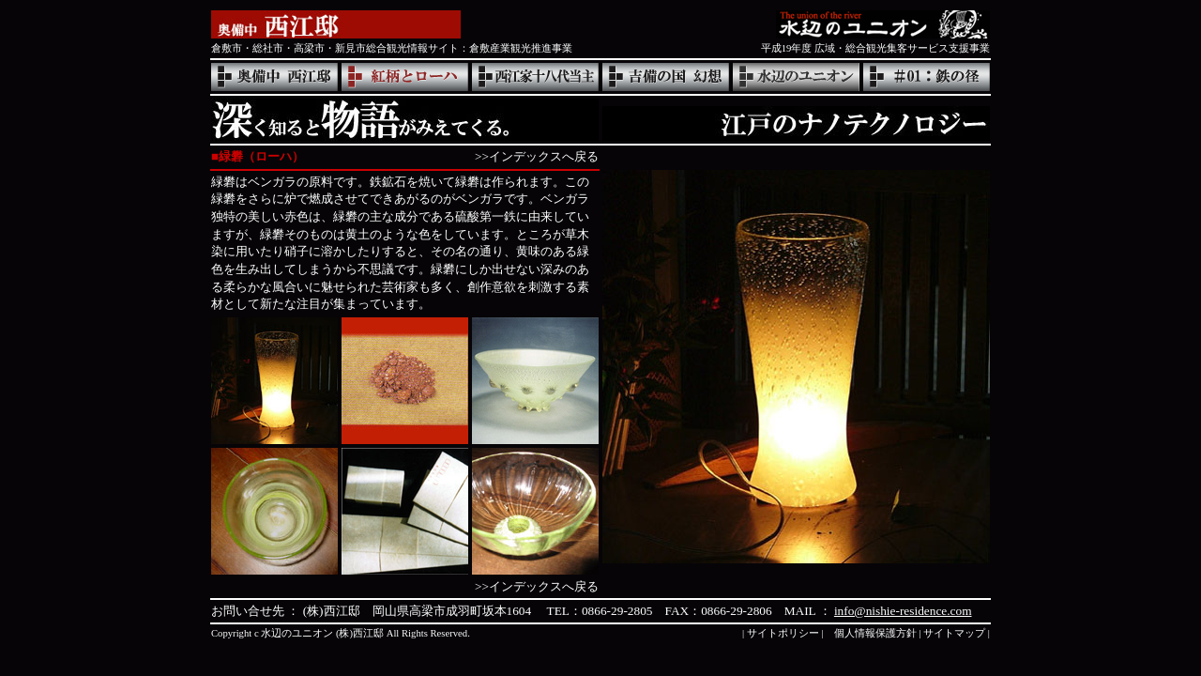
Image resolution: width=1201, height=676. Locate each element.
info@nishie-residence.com (903, 611)
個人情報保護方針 (875, 633)
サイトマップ (954, 633)
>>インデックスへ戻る (537, 156)
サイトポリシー (783, 633)
